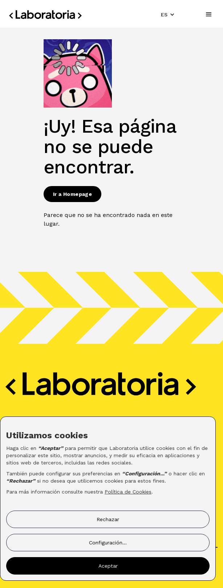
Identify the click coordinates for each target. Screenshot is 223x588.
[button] (168, 14)
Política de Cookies (128, 492)
